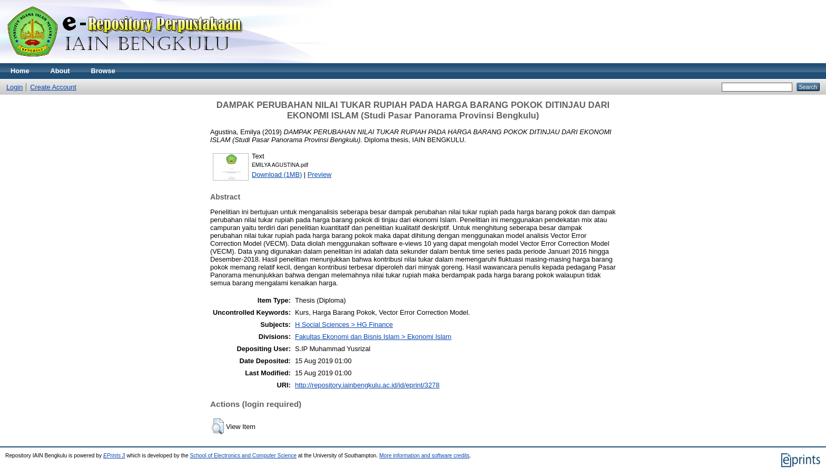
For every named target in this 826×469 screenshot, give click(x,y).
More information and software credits (424, 455)
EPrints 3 (114, 455)
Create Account (53, 87)
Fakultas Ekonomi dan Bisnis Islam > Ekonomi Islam (373, 337)
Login (14, 87)
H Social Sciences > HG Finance (344, 324)
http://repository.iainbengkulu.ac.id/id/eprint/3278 (367, 385)
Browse (103, 71)
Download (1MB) (277, 174)
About (60, 71)
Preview (320, 174)
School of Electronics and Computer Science (243, 455)
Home (20, 71)
